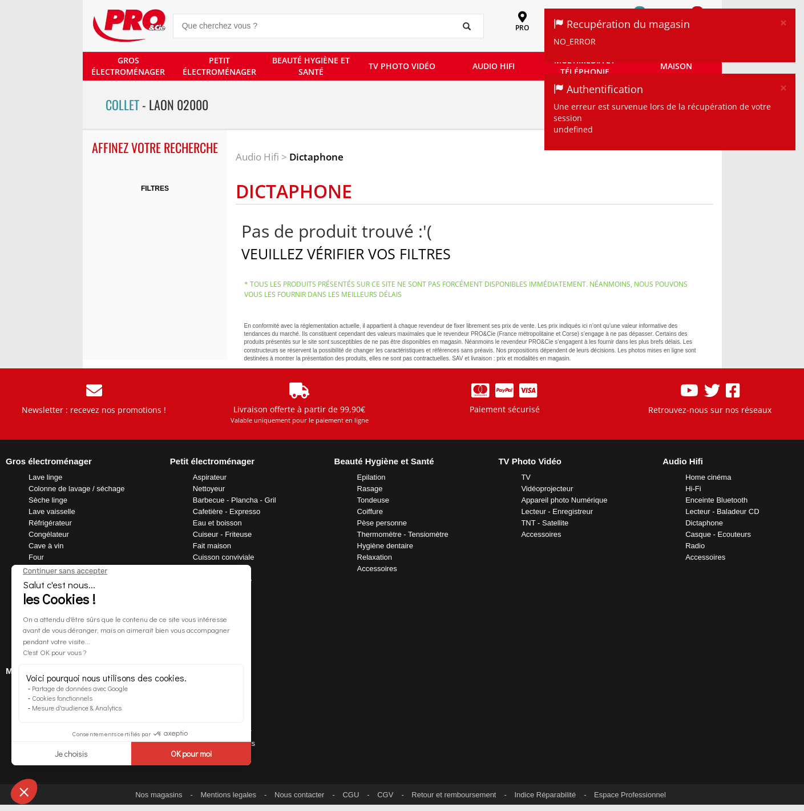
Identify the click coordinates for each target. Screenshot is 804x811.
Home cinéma (708, 477)
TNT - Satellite (544, 523)
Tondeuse (373, 500)
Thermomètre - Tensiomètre (403, 534)
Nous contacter (299, 794)
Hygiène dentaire (385, 545)
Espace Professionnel (630, 794)
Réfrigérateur (50, 523)
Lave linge (45, 477)
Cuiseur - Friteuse (222, 534)
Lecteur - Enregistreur (557, 511)
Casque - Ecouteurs (718, 534)
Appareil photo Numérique (564, 500)
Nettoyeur (209, 488)
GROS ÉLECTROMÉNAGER (128, 66)
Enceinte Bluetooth (716, 500)
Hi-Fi (693, 488)
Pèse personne (382, 523)
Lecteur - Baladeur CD (722, 511)
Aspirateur (210, 477)
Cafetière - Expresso (227, 511)
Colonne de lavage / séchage (76, 488)
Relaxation (374, 557)
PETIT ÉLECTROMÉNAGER (219, 66)
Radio (695, 545)
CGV (385, 794)
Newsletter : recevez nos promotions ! (94, 410)
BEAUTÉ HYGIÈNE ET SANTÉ (311, 66)
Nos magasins (158, 794)
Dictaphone (316, 156)
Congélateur (49, 534)
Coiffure (370, 511)
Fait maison (212, 545)
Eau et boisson (217, 523)
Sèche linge (48, 500)
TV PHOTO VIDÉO (402, 66)
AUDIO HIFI (493, 66)
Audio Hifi (257, 156)
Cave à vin (46, 545)
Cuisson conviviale (223, 557)
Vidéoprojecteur (547, 488)
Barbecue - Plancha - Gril (234, 500)
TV (526, 477)
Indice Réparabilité (545, 794)
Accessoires (377, 568)
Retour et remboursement (453, 794)
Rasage (370, 488)
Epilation (371, 477)
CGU (350, 794)
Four (36, 557)
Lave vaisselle (52, 511)
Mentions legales (228, 794)
